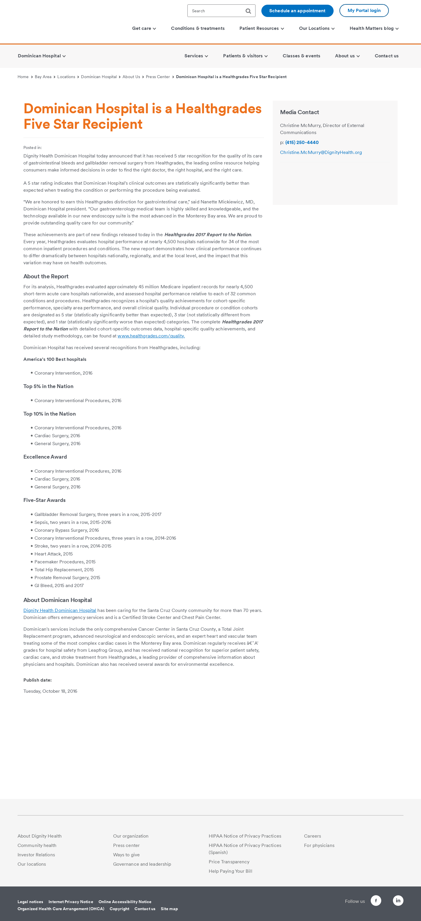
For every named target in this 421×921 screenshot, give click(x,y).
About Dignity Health (40, 836)
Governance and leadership (142, 864)
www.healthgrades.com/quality (151, 434)
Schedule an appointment (297, 10)
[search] (251, 11)
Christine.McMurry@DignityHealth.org (321, 250)
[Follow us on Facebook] (365, 901)
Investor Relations (36, 854)
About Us (133, 76)
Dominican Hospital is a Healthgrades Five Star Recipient (231, 76)
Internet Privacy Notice (71, 901)
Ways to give (126, 854)
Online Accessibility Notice (125, 901)
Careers (312, 836)
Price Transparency (229, 862)
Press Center (160, 76)
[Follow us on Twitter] (382, 898)
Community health (37, 845)
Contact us (145, 908)
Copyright (119, 908)
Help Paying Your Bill (230, 871)
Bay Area (45, 76)
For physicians (319, 845)
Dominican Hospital (100, 76)
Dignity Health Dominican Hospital (59, 708)
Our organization (131, 836)
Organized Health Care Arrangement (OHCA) (61, 908)
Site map (169, 908)
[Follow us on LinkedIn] (398, 901)
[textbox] (221, 10)
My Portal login (364, 10)
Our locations (32, 864)
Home (25, 76)
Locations (68, 76)
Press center (126, 845)
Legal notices (30, 901)
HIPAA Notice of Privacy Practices (245, 836)
